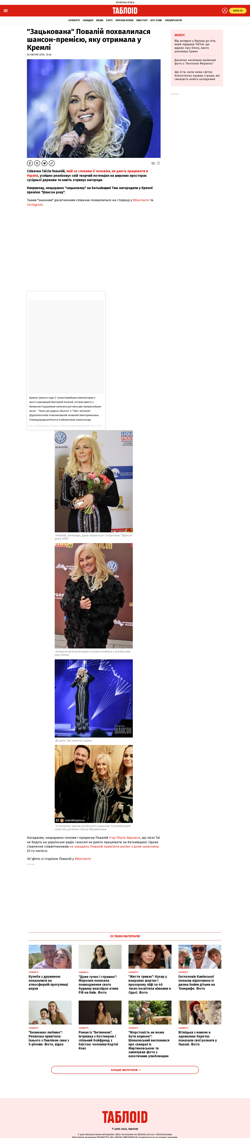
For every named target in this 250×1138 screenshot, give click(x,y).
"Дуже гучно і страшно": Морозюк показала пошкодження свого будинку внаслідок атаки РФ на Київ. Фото (98, 985)
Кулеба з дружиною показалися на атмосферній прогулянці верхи (48, 982)
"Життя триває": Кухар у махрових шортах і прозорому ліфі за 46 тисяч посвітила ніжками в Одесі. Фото (149, 984)
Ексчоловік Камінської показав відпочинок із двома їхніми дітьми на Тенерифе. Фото (196, 982)
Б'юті (109, 20)
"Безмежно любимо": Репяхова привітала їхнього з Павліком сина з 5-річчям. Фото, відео (49, 1038)
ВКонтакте (141, 200)
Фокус (179, 35)
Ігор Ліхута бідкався (124, 838)
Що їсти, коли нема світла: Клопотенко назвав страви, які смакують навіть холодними (196, 75)
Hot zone (156, 20)
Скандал (88, 20)
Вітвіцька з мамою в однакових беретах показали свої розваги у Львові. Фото (197, 1038)
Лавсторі (142, 20)
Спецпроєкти (173, 20)
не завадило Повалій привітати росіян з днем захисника (114, 846)
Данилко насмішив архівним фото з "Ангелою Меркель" (195, 61)
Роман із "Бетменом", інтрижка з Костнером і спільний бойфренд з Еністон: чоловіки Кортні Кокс (98, 1040)
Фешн (99, 20)
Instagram (35, 205)
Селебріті (74, 20)
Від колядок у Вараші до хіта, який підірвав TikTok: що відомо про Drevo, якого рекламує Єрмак (195, 46)
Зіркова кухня (124, 20)
